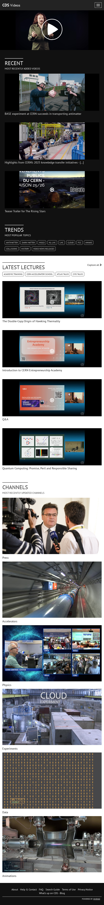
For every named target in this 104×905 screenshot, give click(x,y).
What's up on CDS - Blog (52, 893)
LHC (61, 242)
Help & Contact (28, 889)
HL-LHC (52, 242)
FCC (79, 242)
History (25, 248)
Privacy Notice (85, 889)
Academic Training (13, 274)
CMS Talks (78, 274)
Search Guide (53, 889)
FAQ (41, 889)
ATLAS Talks (63, 274)
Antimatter (12, 242)
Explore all (94, 264)
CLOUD (71, 242)
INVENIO (96, 899)
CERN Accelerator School (40, 274)
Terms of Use (69, 889)
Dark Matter (28, 242)
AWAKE (88, 242)
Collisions (11, 248)
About (15, 889)
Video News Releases (43, 248)
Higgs (42, 242)
